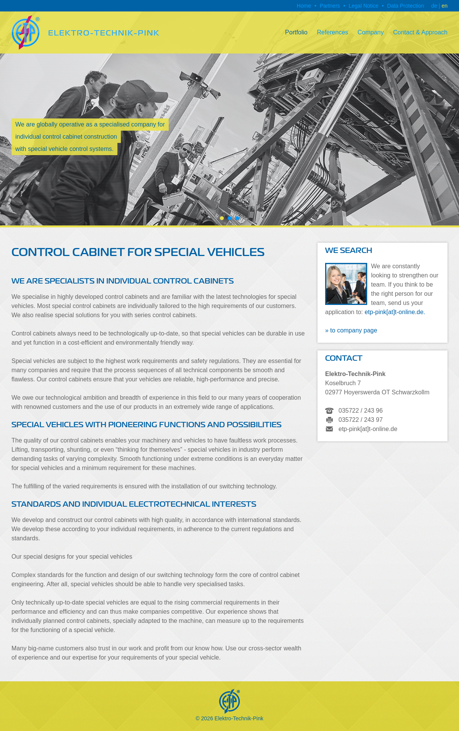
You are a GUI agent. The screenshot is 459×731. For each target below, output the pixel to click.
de (434, 6)
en (444, 6)
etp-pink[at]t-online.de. (395, 312)
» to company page (351, 330)
